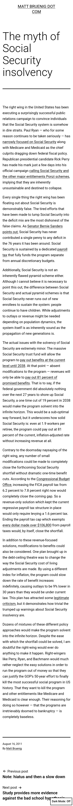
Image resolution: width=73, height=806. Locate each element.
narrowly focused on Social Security (29, 142)
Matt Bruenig (14, 748)
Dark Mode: (61, 801)
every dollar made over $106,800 (27, 525)
